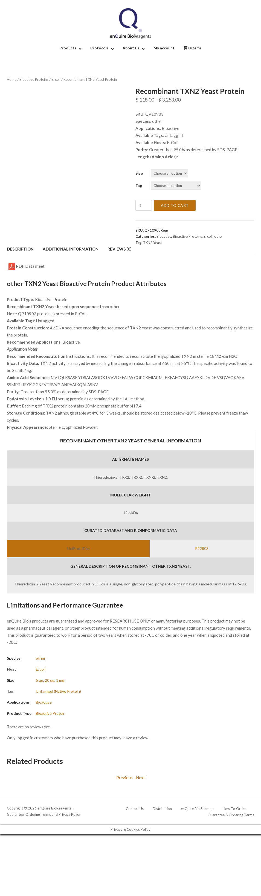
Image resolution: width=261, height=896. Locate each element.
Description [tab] (20, 248)
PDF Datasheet (26, 266)
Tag (138, 185)
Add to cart (175, 205)
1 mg (60, 680)
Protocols (99, 48)
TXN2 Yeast (152, 242)
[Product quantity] (143, 205)
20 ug (49, 680)
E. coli (55, 79)
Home (11, 79)
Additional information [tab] (70, 248)
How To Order (234, 808)
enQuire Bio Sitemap (197, 808)
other (218, 236)
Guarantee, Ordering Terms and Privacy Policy (44, 814)
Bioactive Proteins (33, 79)
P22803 (201, 548)
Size (139, 173)
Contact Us (135, 808)
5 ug (39, 680)
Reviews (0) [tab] (120, 248)
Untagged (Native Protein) (58, 691)
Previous (124, 777)
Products (67, 48)
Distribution (162, 808)
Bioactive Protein (50, 713)
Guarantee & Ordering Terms (231, 815)
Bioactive (163, 236)
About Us (131, 48)
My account (164, 48)
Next (140, 777)
